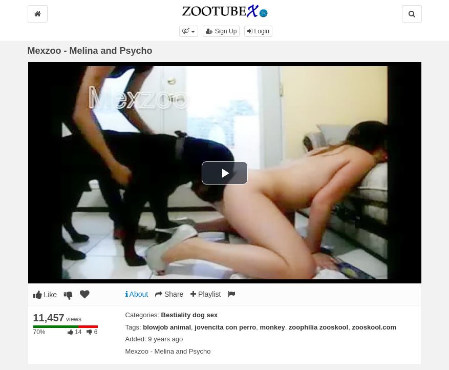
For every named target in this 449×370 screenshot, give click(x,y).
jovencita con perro (225, 327)
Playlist (205, 294)
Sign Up (221, 31)
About (136, 294)
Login (258, 31)
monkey (272, 327)
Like (45, 295)
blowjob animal (167, 327)
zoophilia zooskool (318, 327)
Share (169, 294)
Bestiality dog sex (189, 315)
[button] (188, 31)
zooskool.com (374, 327)
